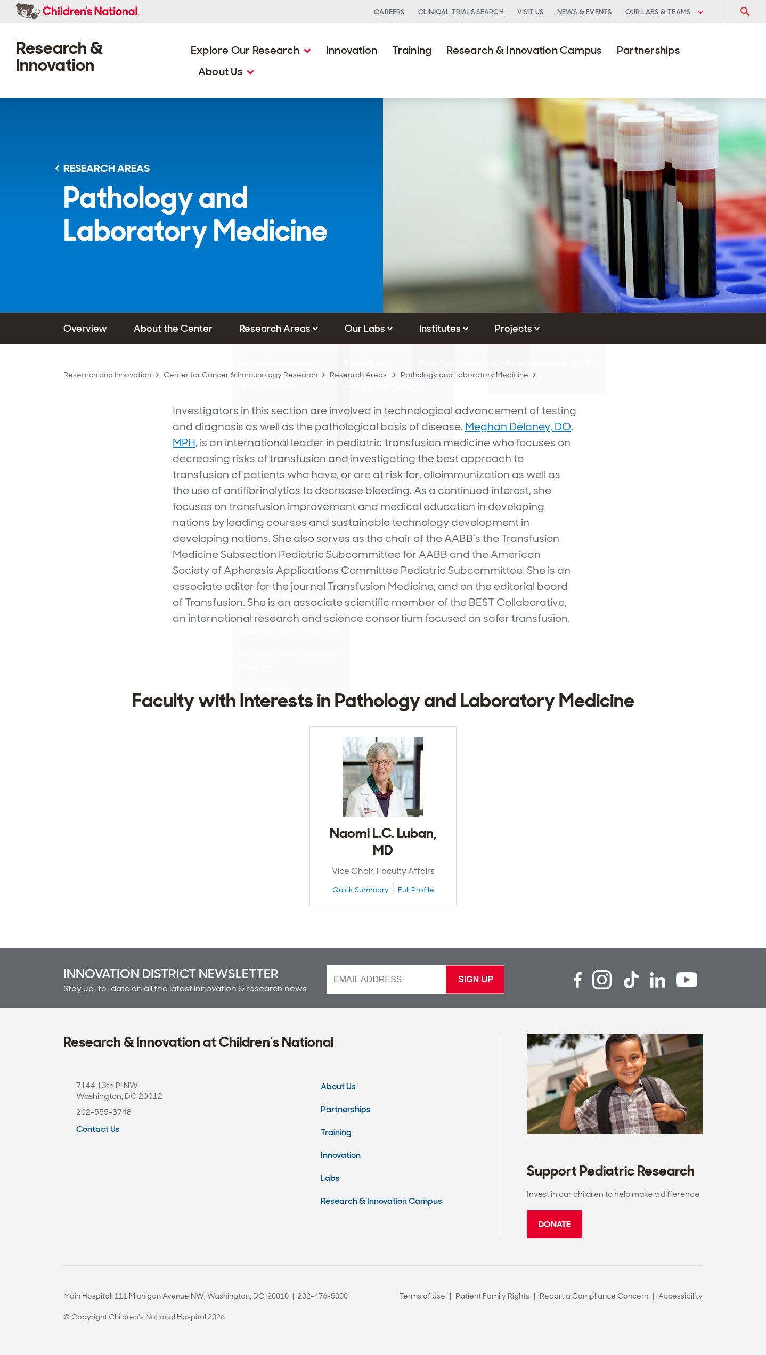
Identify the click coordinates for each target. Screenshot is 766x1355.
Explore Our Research (251, 50)
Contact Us (98, 1129)
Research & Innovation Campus (523, 50)
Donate (555, 1224)
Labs (330, 1178)
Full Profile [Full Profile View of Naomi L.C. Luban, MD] (416, 889)
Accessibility (680, 1296)
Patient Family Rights (492, 1296)
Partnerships (648, 50)
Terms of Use (422, 1296)
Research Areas (359, 375)
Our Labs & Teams (664, 12)
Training (411, 50)
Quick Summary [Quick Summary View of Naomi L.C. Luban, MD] (360, 889)
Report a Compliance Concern (594, 1296)
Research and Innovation (107, 375)
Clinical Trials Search (461, 12)
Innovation (352, 50)
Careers (389, 12)
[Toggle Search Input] (744, 11)
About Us (226, 71)
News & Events (584, 12)
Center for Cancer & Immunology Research (240, 375)
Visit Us (530, 12)
